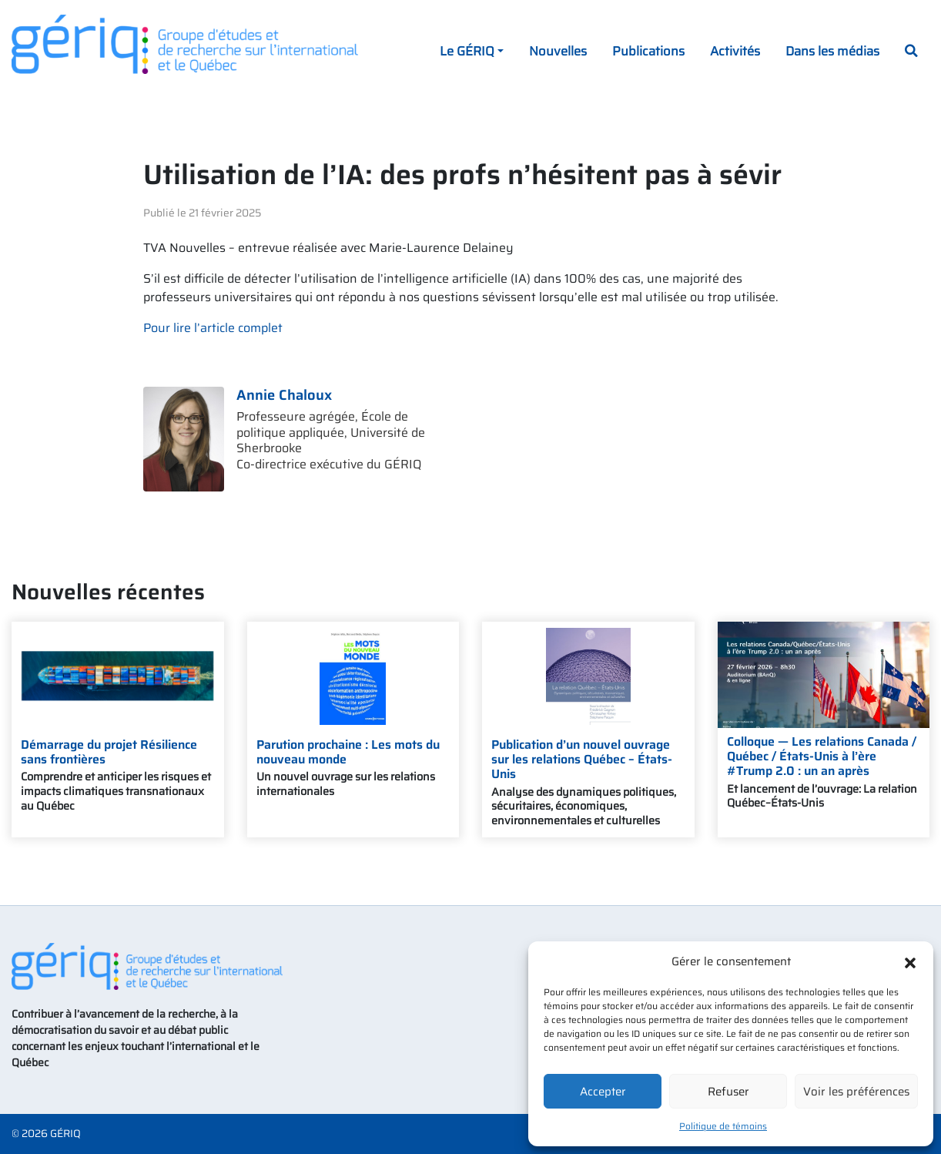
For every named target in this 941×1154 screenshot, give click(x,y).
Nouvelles (558, 51)
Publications (648, 51)
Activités (735, 51)
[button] (910, 961)
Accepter (603, 1091)
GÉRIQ (65, 1133)
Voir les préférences (856, 1091)
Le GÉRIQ (467, 51)
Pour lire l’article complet (213, 327)
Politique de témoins (723, 1126)
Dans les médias (832, 51)
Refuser (728, 1091)
